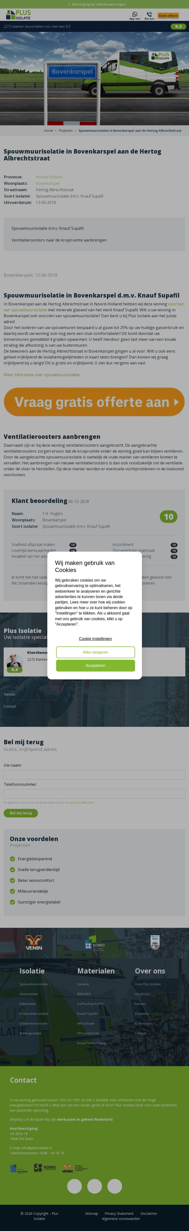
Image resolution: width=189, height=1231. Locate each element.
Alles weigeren (95, 652)
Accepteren (95, 665)
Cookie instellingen (95, 639)
